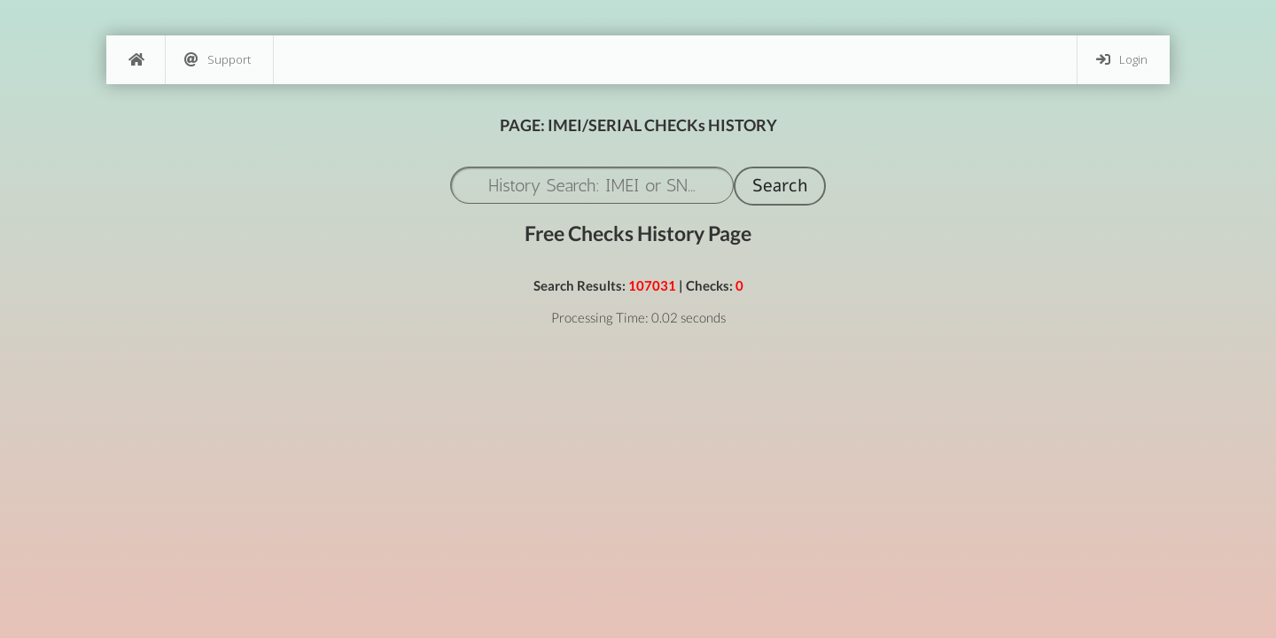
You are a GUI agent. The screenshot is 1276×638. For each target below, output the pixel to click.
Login (1122, 60)
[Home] (135, 60)
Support (217, 60)
